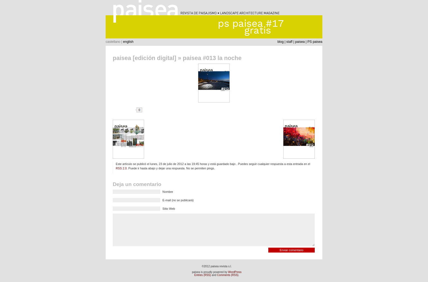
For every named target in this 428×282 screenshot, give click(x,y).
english (128, 42)
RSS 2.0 (121, 168)
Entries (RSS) (202, 275)
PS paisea (314, 42)
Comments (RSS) (227, 275)
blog (280, 42)
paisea (300, 42)
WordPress (235, 272)
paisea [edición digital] (144, 58)
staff (289, 42)
